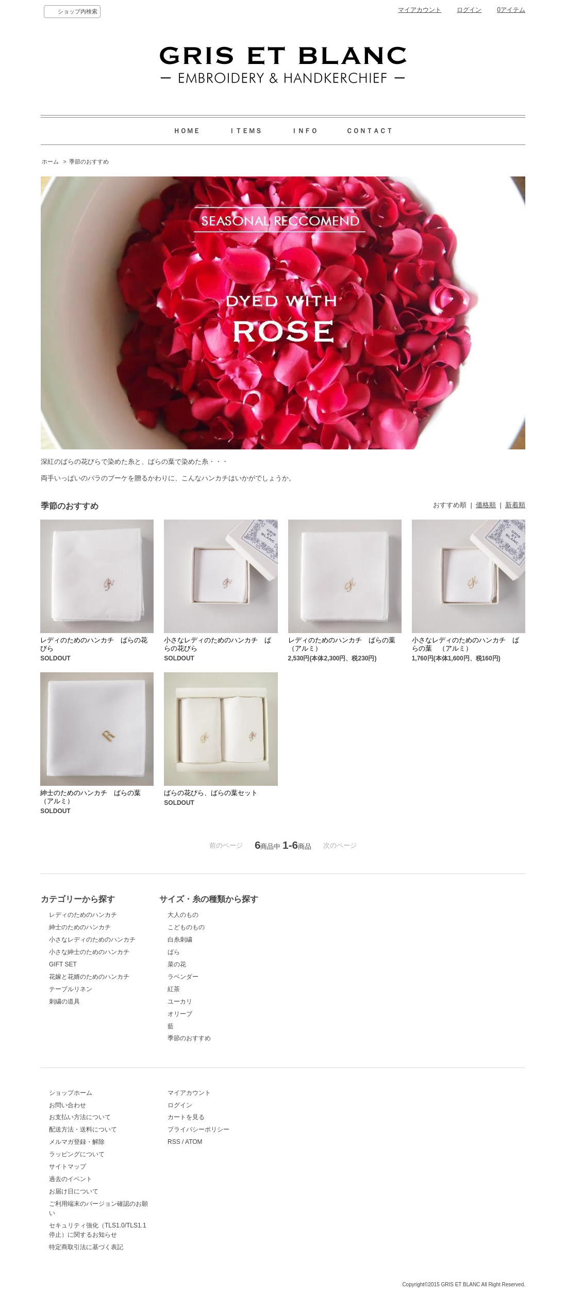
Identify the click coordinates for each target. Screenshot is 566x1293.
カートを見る (186, 1117)
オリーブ (180, 1013)
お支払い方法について (80, 1117)
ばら (174, 952)
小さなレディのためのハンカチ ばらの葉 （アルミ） (465, 644)
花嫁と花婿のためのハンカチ (89, 976)
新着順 (515, 505)
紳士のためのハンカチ (80, 927)
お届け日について (73, 1191)
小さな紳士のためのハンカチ (89, 952)
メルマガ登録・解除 (77, 1141)
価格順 (486, 505)
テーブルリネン (70, 989)
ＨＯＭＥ (186, 131)
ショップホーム (70, 1092)
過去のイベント (70, 1179)
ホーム (50, 161)
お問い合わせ (67, 1105)
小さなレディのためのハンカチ (92, 939)
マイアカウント (419, 9)
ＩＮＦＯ (304, 131)
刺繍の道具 (64, 1001)
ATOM (194, 1141)
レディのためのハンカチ (83, 914)
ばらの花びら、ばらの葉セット (211, 793)
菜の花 (177, 964)
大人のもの (183, 914)
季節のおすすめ (89, 161)
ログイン (469, 9)
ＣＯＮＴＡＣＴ (369, 131)
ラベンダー (183, 976)
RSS (174, 1141)
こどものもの (186, 927)
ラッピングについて (77, 1154)
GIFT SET (63, 964)
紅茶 (174, 989)
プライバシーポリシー (198, 1129)
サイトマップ (67, 1166)
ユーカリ (180, 1001)
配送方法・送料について (83, 1129)
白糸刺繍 (180, 939)
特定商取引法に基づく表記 (86, 1247)
